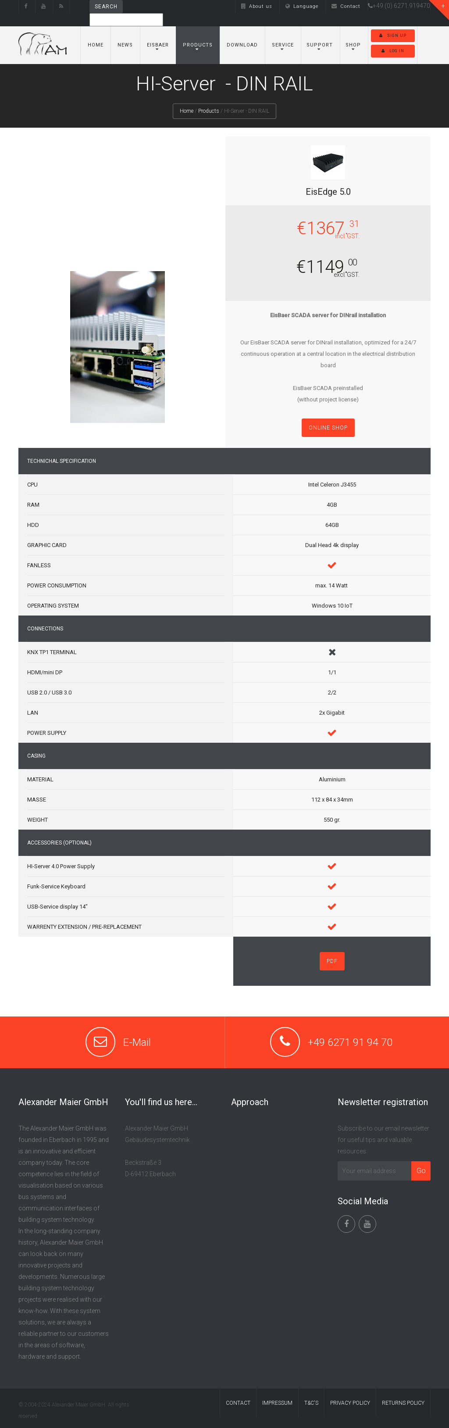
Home (95, 45)
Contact (345, 6)
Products (198, 45)
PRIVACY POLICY (350, 1403)
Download (242, 45)
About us (256, 6)
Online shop (328, 428)
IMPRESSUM (277, 1403)
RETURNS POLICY (403, 1403)
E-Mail (137, 1042)
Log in (392, 51)
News (125, 45)
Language (301, 6)
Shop (353, 45)
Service (283, 45)
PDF (332, 961)
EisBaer (158, 45)
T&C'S (311, 1403)
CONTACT (238, 1403)
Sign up (392, 35)
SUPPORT (319, 45)
